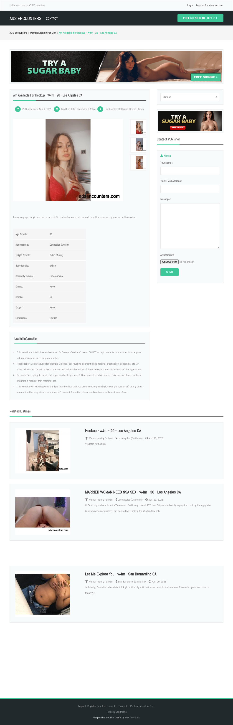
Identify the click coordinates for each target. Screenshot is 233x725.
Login (190, 5)
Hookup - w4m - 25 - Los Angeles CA (113, 430)
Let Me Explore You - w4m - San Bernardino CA (120, 574)
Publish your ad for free (200, 18)
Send (169, 272)
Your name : (166, 163)
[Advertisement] (116, 655)
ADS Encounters (25, 18)
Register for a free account (209, 5)
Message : (165, 199)
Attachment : (167, 255)
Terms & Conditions (116, 712)
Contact (52, 18)
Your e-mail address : (171, 181)
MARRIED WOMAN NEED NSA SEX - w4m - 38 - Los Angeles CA (133, 492)
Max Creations (132, 717)
